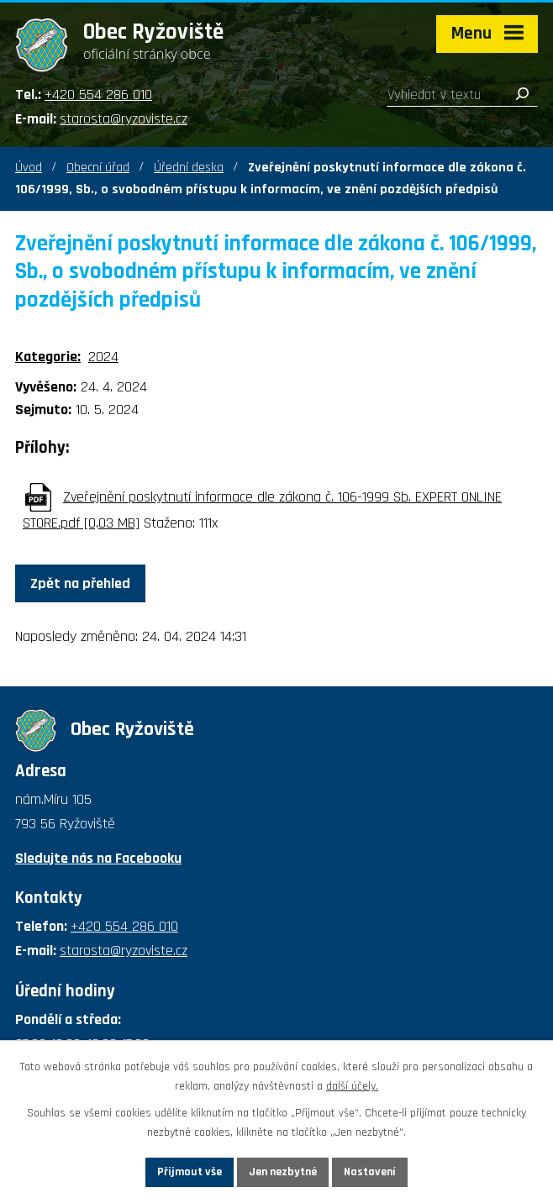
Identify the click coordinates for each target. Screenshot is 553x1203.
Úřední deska (189, 167)
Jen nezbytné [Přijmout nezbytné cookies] (283, 1171)
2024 (103, 356)
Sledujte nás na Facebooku (98, 858)
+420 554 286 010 (98, 94)
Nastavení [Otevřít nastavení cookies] (370, 1171)
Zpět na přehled (80, 583)
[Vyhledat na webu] (462, 95)
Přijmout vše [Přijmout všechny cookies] (189, 1171)
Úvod (28, 167)
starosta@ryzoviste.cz (123, 119)
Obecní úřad (97, 167)
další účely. (352, 1086)
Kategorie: (48, 356)
